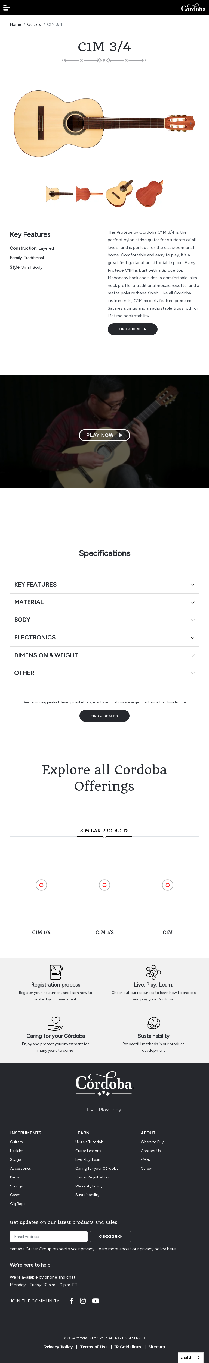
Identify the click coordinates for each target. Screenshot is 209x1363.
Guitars (34, 24)
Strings (16, 1186)
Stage (15, 1159)
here (171, 1248)
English (186, 1357)
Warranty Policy (88, 1186)
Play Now (104, 435)
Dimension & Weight (46, 655)
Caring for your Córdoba (55, 1036)
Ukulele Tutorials (89, 1142)
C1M (168, 932)
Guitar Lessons (88, 1151)
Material (29, 602)
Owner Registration (92, 1177)
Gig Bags (18, 1204)
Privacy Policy (58, 1347)
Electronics (35, 637)
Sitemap (156, 1347)
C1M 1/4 (41, 932)
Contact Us (151, 1151)
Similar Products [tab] (104, 830)
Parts (14, 1177)
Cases (15, 1195)
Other (24, 673)
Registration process (55, 984)
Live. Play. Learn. (153, 984)
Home (15, 24)
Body (22, 619)
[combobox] (191, 1357)
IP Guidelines (127, 1347)
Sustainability (153, 1036)
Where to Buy (152, 1142)
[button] (6, 7)
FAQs (145, 1159)
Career (146, 1168)
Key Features (35, 584)
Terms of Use (93, 1347)
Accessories (20, 1168)
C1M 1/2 (105, 932)
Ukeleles (17, 1151)
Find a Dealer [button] (132, 329)
